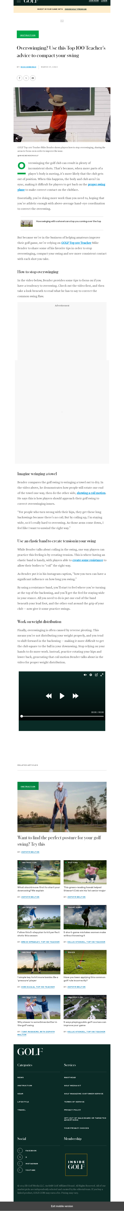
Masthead (70, 1077)
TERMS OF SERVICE (74, 1102)
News (20, 1077)
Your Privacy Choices (76, 1128)
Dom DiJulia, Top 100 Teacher (38, 987)
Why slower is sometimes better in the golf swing (37, 1024)
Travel (21, 1110)
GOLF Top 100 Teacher (76, 243)
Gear (20, 1094)
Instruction (28, 786)
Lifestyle (23, 1102)
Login (104, 1)
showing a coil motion (91, 493)
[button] (26, 78)
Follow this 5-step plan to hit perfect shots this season (38, 934)
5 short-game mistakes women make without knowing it (85, 934)
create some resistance (87, 560)
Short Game (75, 907)
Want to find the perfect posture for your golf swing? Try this (59, 841)
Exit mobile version (62, 1206)
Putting (73, 862)
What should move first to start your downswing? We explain (38, 889)
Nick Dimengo (28, 67)
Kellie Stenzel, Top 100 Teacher (86, 942)
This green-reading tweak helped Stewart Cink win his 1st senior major (85, 889)
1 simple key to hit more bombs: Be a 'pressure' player (37, 979)
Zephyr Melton (30, 852)
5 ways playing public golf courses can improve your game (85, 1024)
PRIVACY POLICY (72, 1110)
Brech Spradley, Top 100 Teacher (40, 942)
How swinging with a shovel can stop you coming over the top (68, 221)
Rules (71, 952)
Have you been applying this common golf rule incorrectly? (84, 979)
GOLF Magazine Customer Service (83, 1094)
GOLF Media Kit (72, 1085)
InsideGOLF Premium (76, 9)
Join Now (94, 1)
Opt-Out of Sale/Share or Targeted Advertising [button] (85, 1119)
